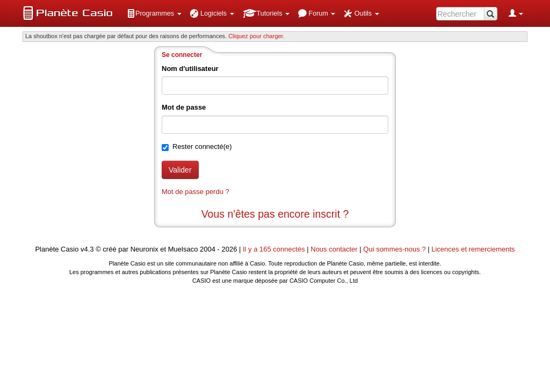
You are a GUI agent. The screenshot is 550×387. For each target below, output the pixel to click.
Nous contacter (333, 249)
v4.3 (87, 249)
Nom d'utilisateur (190, 68)
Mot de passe (184, 107)
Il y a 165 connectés (275, 249)
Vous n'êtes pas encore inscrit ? (275, 214)
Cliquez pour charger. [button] (256, 36)
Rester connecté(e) (202, 146)
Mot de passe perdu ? (195, 192)
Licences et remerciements (473, 249)
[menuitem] (154, 13)
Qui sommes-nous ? (394, 249)
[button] (154, 13)
